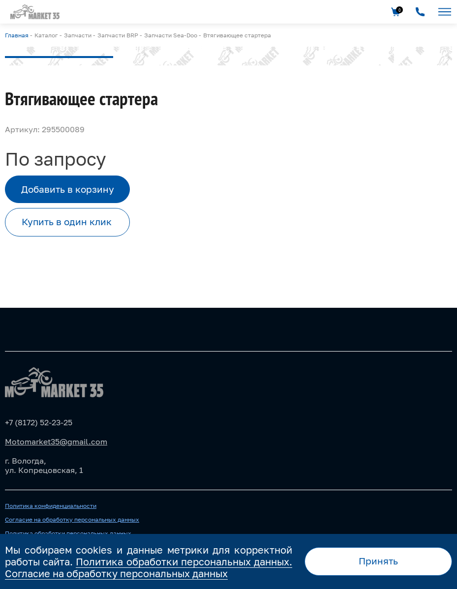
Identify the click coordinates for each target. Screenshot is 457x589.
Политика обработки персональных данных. (184, 561)
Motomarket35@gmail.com (56, 441)
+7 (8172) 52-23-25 (38, 422)
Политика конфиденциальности (50, 505)
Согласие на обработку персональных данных (72, 519)
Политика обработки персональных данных (68, 533)
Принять (378, 560)
